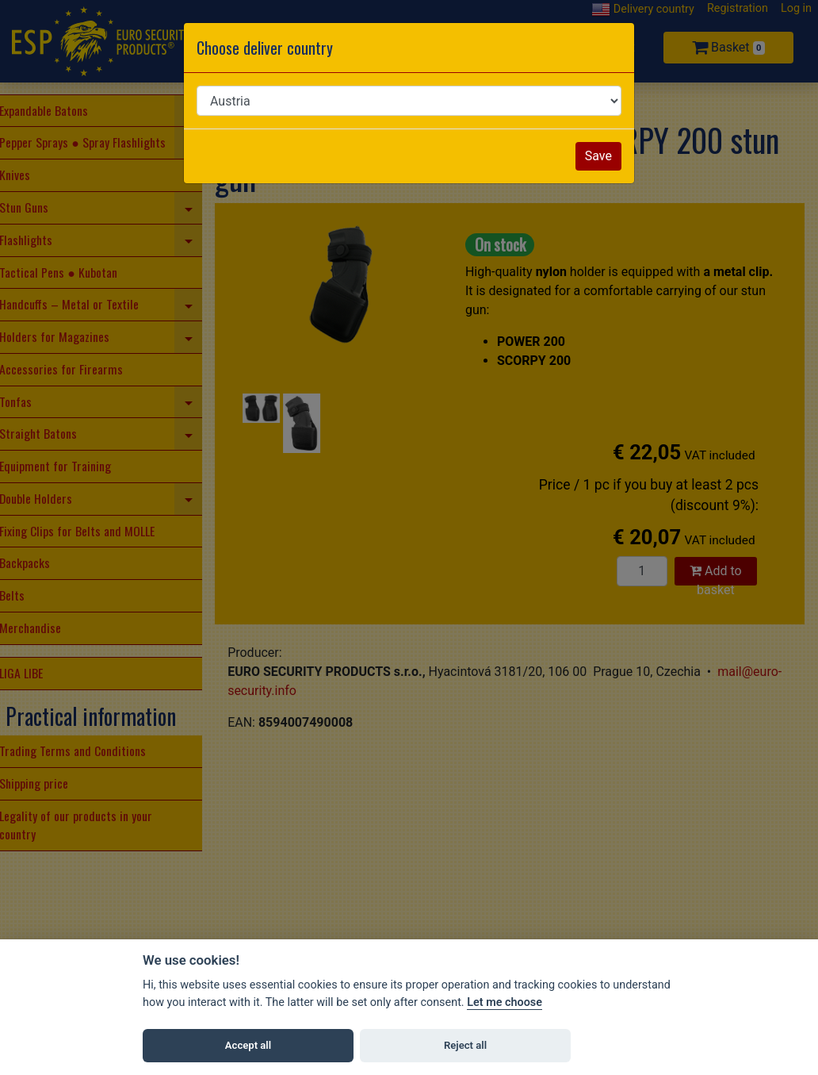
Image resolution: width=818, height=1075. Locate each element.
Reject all (465, 1045)
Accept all (248, 1045)
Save (598, 155)
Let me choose (504, 1002)
